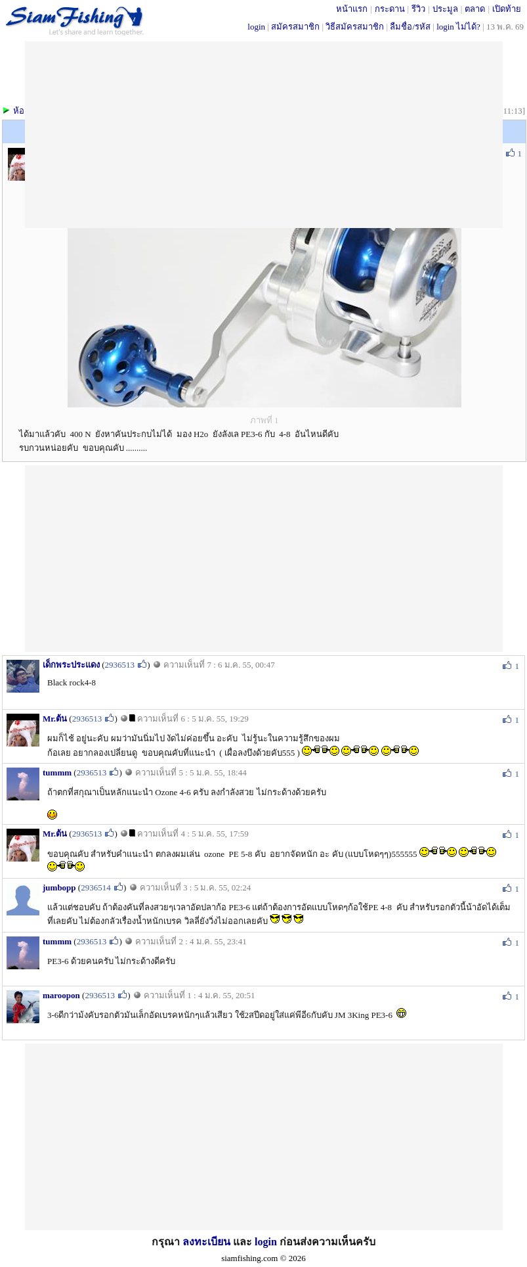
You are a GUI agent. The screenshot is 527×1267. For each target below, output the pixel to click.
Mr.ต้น (55, 719)
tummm (57, 772)
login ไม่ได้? (458, 27)
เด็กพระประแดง (71, 665)
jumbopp (59, 887)
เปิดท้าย (506, 9)
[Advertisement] (263, 557)
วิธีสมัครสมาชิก (355, 27)
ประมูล (445, 9)
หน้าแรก (352, 9)
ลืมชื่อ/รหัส (410, 27)
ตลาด (475, 9)
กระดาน (390, 9)
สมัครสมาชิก (295, 27)
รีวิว (418, 9)
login (256, 27)
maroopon (61, 995)
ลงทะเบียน (206, 1241)
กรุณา (167, 1241)
